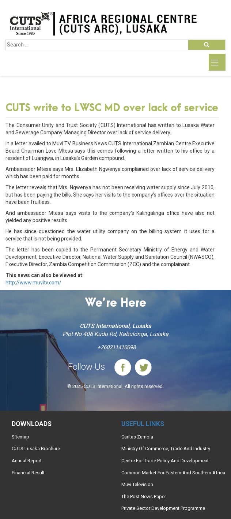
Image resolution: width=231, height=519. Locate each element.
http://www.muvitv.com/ (33, 282)
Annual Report (27, 460)
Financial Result (28, 472)
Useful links (142, 423)
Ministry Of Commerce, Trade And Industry (165, 448)
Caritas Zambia (137, 437)
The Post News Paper (143, 496)
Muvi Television (137, 484)
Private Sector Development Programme (163, 508)
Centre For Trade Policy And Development (165, 460)
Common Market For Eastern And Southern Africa (173, 472)
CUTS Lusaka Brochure (36, 448)
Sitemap (20, 437)
